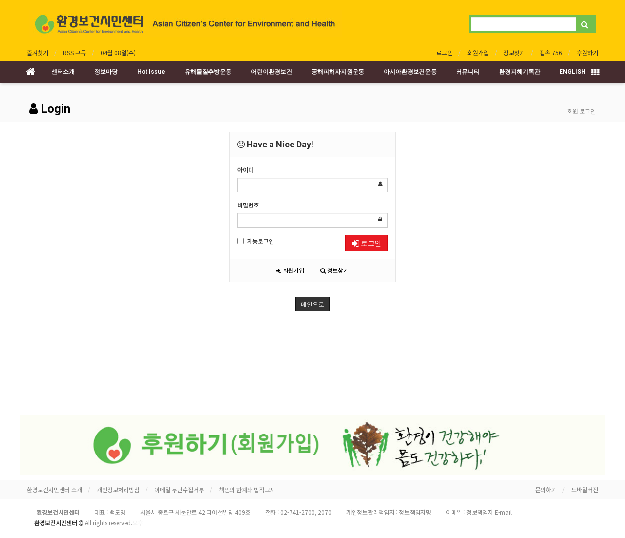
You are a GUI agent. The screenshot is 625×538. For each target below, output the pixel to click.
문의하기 (546, 489)
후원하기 (587, 52)
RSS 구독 (74, 52)
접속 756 (551, 52)
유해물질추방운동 (208, 71)
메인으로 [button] (312, 304)
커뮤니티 (467, 71)
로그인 (445, 52)
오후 (137, 522)
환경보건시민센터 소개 (54, 489)
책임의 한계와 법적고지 (247, 489)
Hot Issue (151, 71)
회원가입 (478, 52)
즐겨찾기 (37, 52)
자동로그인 (255, 241)
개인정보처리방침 (118, 489)
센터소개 (63, 71)
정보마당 (106, 71)
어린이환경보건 (271, 71)
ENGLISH (572, 71)
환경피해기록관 (519, 71)
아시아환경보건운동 (410, 71)
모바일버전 (584, 489)
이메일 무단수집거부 (179, 489)
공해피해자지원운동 (338, 71)
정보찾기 (514, 52)
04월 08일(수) (118, 52)
